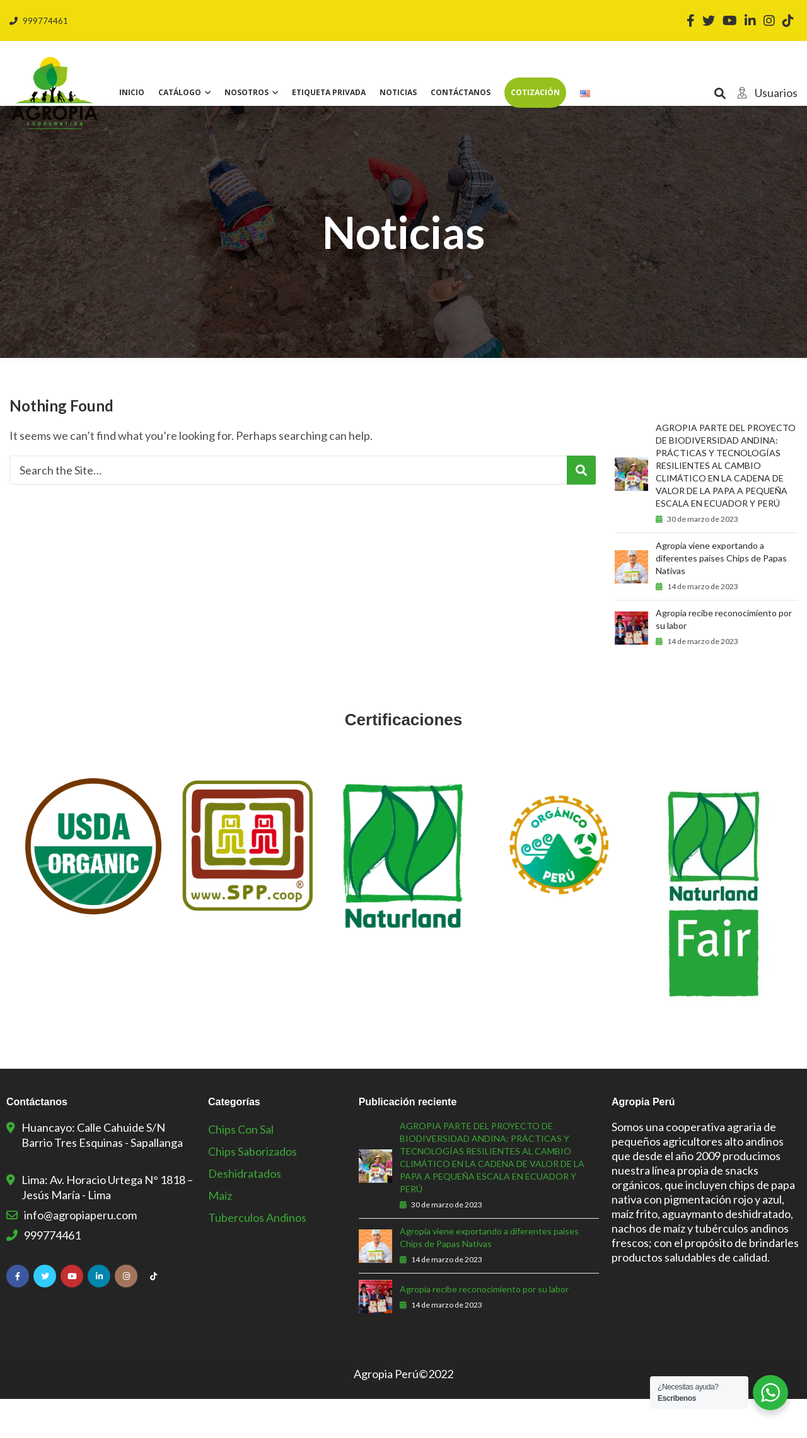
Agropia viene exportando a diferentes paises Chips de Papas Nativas (721, 597)
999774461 (38, 21)
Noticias (398, 92)
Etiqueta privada (329, 92)
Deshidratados (244, 1212)
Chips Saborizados (252, 1190)
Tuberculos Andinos (257, 1256)
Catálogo (179, 92)
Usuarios (764, 93)
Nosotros (246, 92)
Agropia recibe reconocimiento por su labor (724, 658)
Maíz (220, 1234)
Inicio (131, 92)
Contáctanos (461, 92)
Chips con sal (241, 1168)
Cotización (535, 92)
